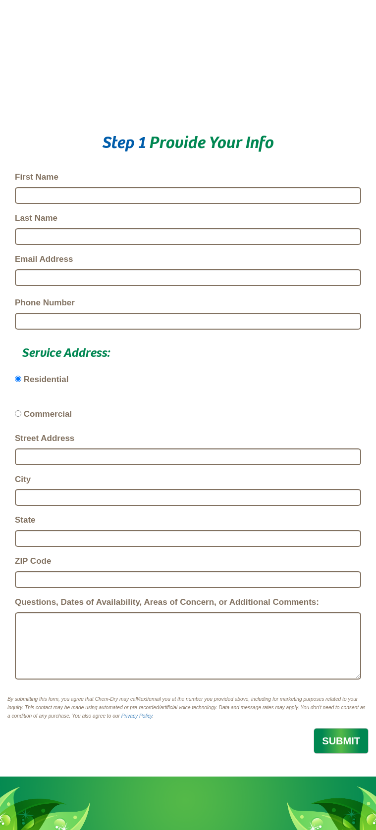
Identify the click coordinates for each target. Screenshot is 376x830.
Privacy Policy (137, 716)
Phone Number (45, 302)
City (23, 479)
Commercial (48, 414)
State (25, 520)
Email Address (44, 259)
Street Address (44, 438)
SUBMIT (341, 740)
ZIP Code (33, 561)
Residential (46, 379)
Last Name (36, 218)
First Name (36, 177)
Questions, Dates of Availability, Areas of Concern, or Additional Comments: (167, 602)
